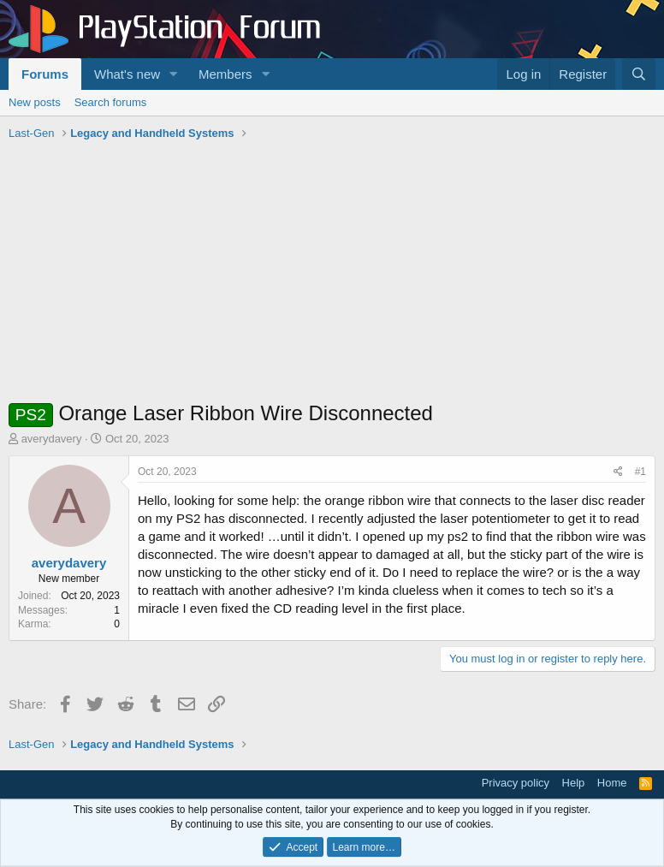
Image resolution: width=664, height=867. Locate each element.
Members (225, 74)
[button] (174, 74)
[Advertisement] (332, 275)
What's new (127, 74)
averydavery (51, 438)
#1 (640, 472)
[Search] (638, 74)
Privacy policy (515, 782)
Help (573, 782)
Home (612, 782)
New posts (35, 102)
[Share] (618, 472)
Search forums (110, 102)
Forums (44, 74)
